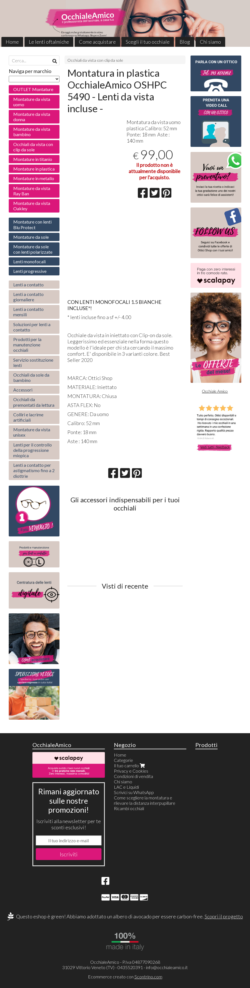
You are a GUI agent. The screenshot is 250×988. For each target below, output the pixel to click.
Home (12, 42)
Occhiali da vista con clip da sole (95, 60)
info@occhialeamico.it (167, 967)
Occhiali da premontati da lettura (33, 402)
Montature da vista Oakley (31, 205)
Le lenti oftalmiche (49, 42)
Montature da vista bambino (31, 131)
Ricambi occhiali (129, 808)
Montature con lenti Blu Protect (32, 224)
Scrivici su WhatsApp (134, 792)
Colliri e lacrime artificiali (28, 417)
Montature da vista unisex (31, 432)
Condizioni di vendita (133, 776)
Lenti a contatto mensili (28, 311)
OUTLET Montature (33, 89)
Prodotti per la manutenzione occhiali (27, 345)
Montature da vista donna (31, 116)
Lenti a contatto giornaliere (28, 296)
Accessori (22, 389)
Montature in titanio (32, 159)
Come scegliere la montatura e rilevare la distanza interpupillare (144, 800)
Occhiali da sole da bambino (31, 377)
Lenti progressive (30, 271)
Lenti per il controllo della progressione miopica (32, 450)
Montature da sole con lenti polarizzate (32, 249)
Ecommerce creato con (125, 976)
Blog (185, 42)
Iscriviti (69, 854)
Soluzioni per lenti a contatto (31, 327)
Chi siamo (210, 42)
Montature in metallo (33, 178)
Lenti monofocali (29, 261)
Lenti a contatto (28, 284)
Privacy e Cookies (131, 770)
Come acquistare (97, 42)
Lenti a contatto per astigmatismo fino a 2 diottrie (34, 470)
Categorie (123, 760)
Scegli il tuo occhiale (148, 42)
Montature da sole (31, 237)
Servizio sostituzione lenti (33, 362)
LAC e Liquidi (126, 787)
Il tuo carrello (130, 765)
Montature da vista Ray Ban (31, 190)
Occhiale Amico (215, 391)
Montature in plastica (34, 168)
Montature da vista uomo (31, 101)
